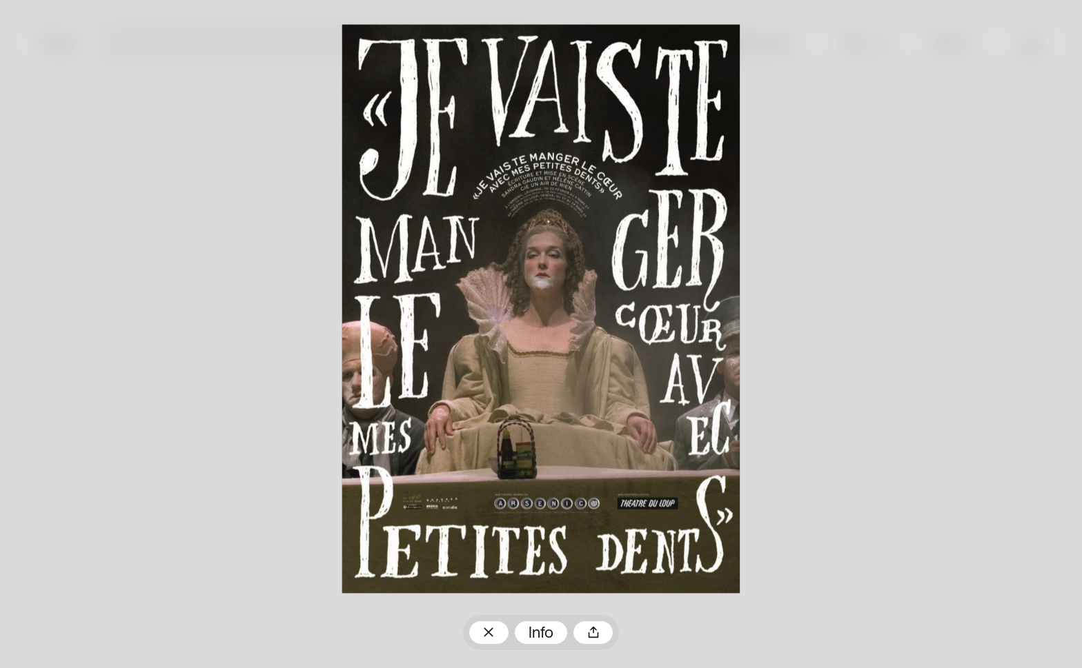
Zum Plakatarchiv (489, 632)
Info (541, 634)
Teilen (593, 632)
